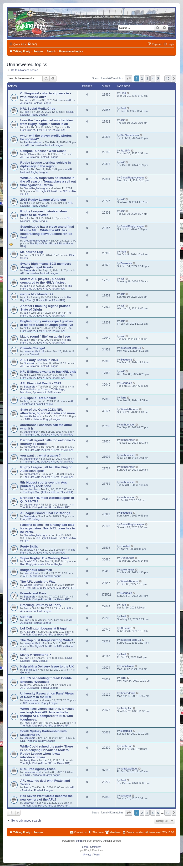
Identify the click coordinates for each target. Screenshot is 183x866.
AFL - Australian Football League (47, 101)
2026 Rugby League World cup (43, 199)
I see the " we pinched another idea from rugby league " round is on (46, 122)
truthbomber (31, 431)
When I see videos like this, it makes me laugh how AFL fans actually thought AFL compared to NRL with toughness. (47, 714)
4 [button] (152, 78)
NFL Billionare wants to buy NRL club (48, 371)
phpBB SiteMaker (91, 847)
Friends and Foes (33, 593)
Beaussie (29, 270)
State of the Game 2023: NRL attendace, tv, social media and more (47, 411)
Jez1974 (29, 154)
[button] (128, 78)
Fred (26, 100)
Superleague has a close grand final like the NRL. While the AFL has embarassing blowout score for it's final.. (47, 232)
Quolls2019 (30, 561)
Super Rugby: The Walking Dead (44, 558)
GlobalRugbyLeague (36, 188)
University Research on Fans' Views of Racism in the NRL (47, 695)
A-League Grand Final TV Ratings (45, 513)
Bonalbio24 (30, 669)
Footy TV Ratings (30, 519)
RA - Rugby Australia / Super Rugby (41, 564)
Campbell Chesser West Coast (43, 151)
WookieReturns (33, 416)
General (34, 354)
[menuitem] (32, 44)
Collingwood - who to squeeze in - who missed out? (45, 95)
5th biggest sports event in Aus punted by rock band (43, 484)
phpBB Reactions (91, 850)
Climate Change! (32, 348)
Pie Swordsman (33, 142)
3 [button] (147, 78)
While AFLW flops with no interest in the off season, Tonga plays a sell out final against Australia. (48, 181)
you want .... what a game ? (40, 455)
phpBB (79, 840)
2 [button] (142, 78)
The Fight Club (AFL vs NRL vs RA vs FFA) (45, 128)
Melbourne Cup (31, 252)
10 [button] (167, 78)
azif (26, 127)
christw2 (28, 549)
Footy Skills (29, 546)
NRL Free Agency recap (38, 769)
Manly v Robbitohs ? (35, 654)
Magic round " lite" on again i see (45, 336)
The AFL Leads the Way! (38, 581)
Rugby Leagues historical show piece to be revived (43, 213)
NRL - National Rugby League (47, 171)
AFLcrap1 (29, 631)
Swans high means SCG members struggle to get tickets (45, 265)
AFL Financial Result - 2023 (40, 383)
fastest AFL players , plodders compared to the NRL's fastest (43, 280)
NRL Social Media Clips (37, 108)
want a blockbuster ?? (36, 294)
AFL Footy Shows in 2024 (39, 360)
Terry (27, 401)
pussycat (29, 802)
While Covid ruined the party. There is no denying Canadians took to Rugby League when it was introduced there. (46, 752)
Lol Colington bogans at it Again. (44, 628)
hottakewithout (32, 772)
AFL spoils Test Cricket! (38, 398)
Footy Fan (30, 722)
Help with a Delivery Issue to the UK (47, 666)
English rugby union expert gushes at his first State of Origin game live (46, 323)
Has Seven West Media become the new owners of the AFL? (46, 797)
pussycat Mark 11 (34, 351)
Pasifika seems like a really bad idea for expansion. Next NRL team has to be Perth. (47, 528)
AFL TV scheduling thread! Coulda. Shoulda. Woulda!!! (46, 679)
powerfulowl (31, 573)
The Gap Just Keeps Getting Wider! (46, 640)
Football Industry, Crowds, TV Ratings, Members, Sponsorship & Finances (42, 391)
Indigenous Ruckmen (36, 570)
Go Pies (26, 617)
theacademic (31, 700)
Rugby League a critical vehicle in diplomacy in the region (45, 164)
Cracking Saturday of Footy (40, 605)
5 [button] (158, 78)
